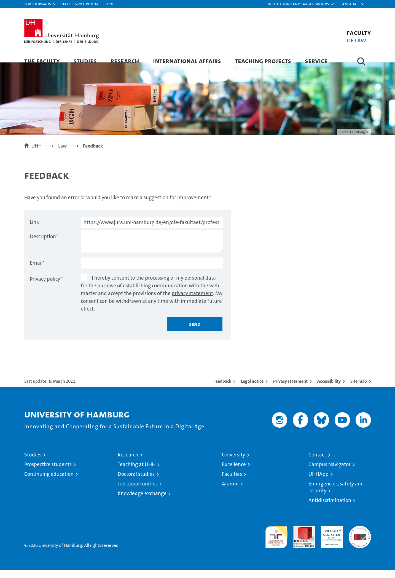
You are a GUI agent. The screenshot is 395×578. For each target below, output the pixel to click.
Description (44, 244)
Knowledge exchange (142, 501)
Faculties (232, 481)
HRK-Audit (330, 536)
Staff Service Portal (80, 4)
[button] (301, 4)
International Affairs (187, 60)
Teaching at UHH (136, 472)
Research (125, 60)
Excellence (234, 472)
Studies (85, 60)
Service (316, 60)
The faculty (42, 60)
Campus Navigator (329, 472)
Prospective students (48, 472)
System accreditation (360, 539)
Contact (317, 462)
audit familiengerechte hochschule (276, 542)
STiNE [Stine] (109, 4)
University (233, 462)
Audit (298, 536)
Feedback (222, 389)
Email (37, 270)
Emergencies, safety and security (336, 495)
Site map (358, 389)
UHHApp (318, 481)
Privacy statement (290, 389)
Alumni (230, 491)
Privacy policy (46, 286)
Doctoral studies (136, 481)
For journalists (39, 4)
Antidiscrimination (329, 508)
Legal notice (252, 389)
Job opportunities (138, 491)
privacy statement (192, 301)
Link (34, 229)
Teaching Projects (263, 60)
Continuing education (49, 481)
